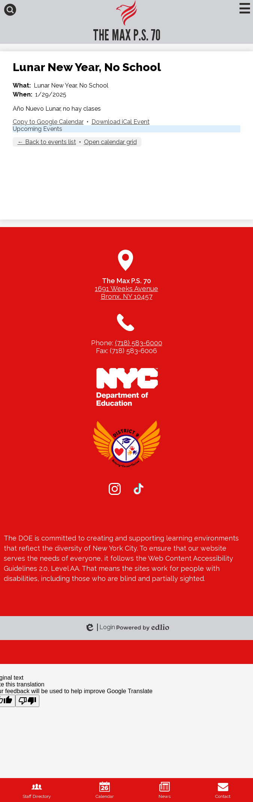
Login (99, 627)
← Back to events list (47, 142)
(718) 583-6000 (138, 343)
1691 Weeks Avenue (126, 289)
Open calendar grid (110, 142)
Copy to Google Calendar (48, 121)
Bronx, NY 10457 (127, 296)
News (165, 790)
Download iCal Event (120, 121)
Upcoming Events (37, 128)
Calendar (105, 790)
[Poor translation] (27, 701)
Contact (223, 790)
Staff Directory (36, 790)
